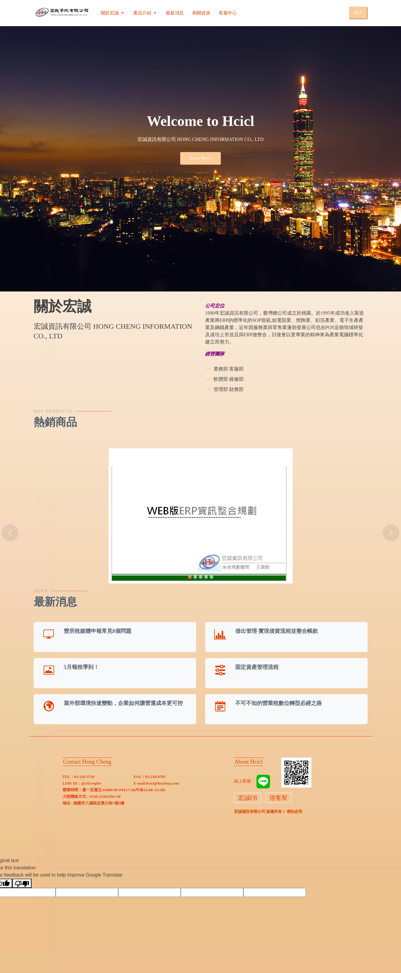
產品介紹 (142, 13)
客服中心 (228, 13)
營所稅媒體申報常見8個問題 (97, 631)
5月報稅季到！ (81, 667)
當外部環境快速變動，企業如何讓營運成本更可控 (123, 703)
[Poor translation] (22, 883)
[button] (10, 533)
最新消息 (175, 13)
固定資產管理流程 (257, 667)
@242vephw (91, 783)
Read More (200, 158)
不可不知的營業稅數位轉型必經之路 (278, 703)
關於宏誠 (110, 13)
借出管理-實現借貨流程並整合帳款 (276, 631)
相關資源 (201, 13)
